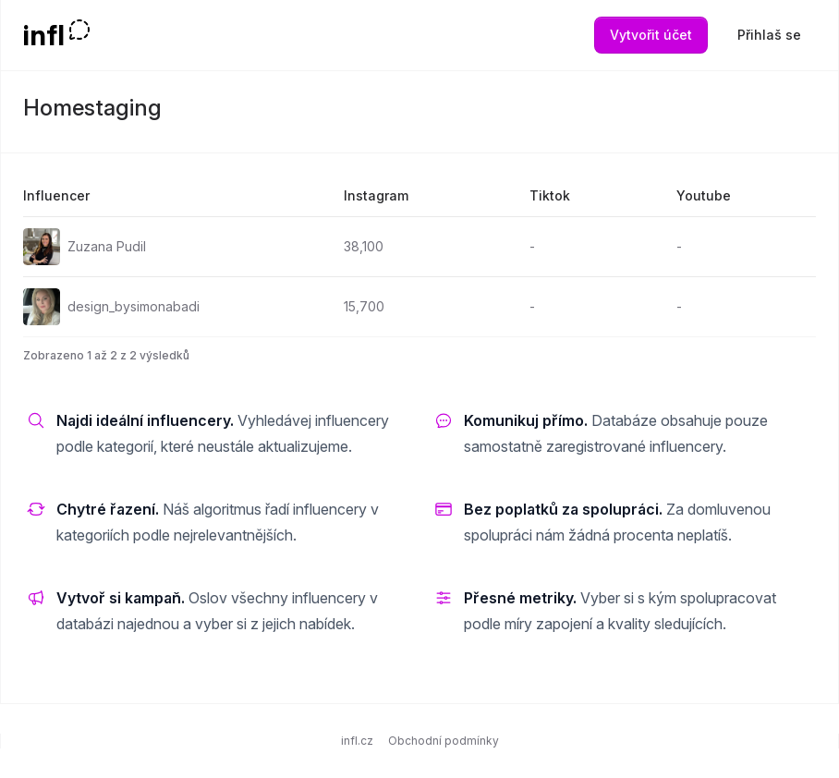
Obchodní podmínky (443, 741)
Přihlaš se (769, 35)
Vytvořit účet (651, 35)
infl (44, 35)
